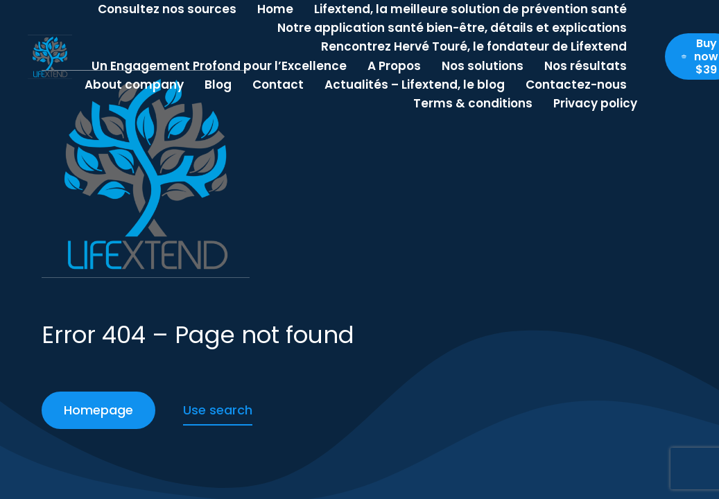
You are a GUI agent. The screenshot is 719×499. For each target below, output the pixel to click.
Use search (217, 410)
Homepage (98, 410)
